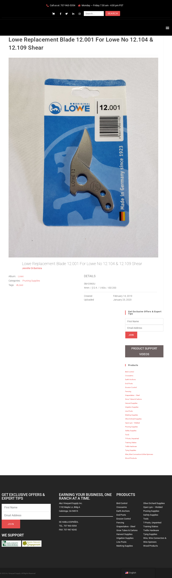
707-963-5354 (67, 5)
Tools (127, 434)
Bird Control (129, 371)
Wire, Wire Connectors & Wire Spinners (139, 454)
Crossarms (129, 375)
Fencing (128, 391)
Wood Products (131, 457)
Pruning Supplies (31, 280)
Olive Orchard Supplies (133, 418)
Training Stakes (130, 442)
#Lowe (19, 285)
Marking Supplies (131, 414)
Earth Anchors (130, 379)
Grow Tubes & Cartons (133, 398)
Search (113, 13)
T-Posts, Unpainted (132, 438)
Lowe (21, 276)
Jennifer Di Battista (32, 268)
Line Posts (129, 410)
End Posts (129, 383)
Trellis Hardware (131, 446)
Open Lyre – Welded (132, 422)
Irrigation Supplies (131, 406)
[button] (167, 27)
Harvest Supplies (131, 402)
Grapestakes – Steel (132, 395)
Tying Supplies (130, 450)
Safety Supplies (130, 430)
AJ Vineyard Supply (13, 573)
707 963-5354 (70, 525)
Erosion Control (131, 387)
